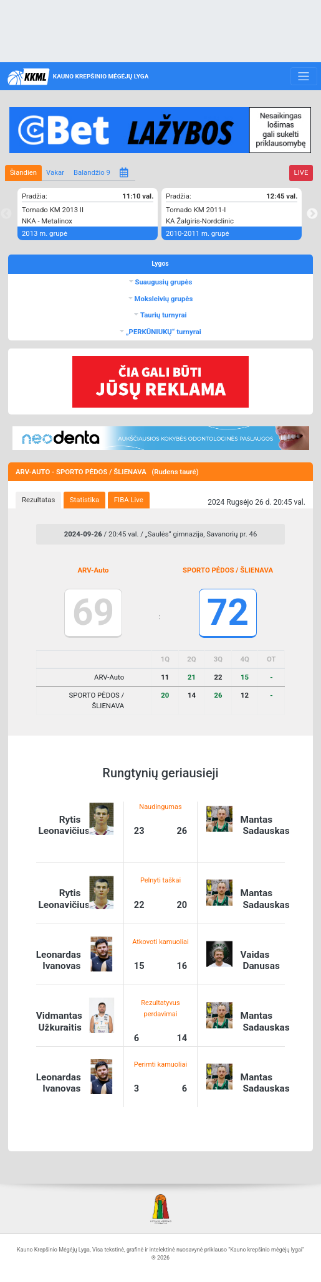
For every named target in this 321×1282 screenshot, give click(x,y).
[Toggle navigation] (303, 76)
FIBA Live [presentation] (128, 499)
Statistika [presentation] (84, 499)
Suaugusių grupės (163, 282)
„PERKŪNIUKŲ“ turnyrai (162, 331)
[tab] (38, 500)
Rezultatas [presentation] (38, 499)
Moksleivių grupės (163, 298)
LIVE (301, 172)
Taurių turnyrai (162, 315)
